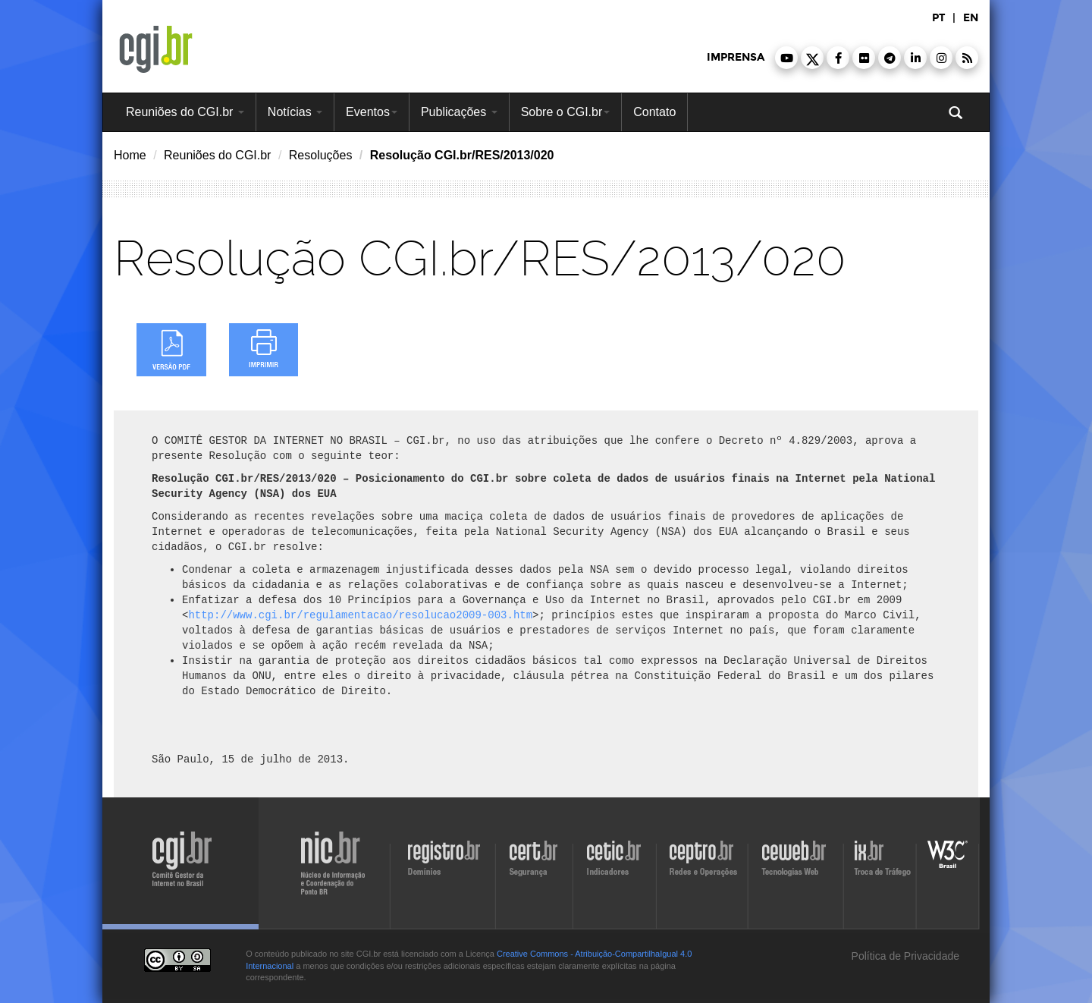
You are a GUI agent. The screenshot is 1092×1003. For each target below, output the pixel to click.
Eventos (371, 111)
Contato (654, 111)
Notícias (295, 111)
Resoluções (321, 155)
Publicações (459, 111)
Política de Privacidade (904, 956)
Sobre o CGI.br (565, 111)
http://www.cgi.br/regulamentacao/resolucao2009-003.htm (360, 615)
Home (130, 155)
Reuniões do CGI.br (185, 111)
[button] (786, 57)
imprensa (735, 57)
